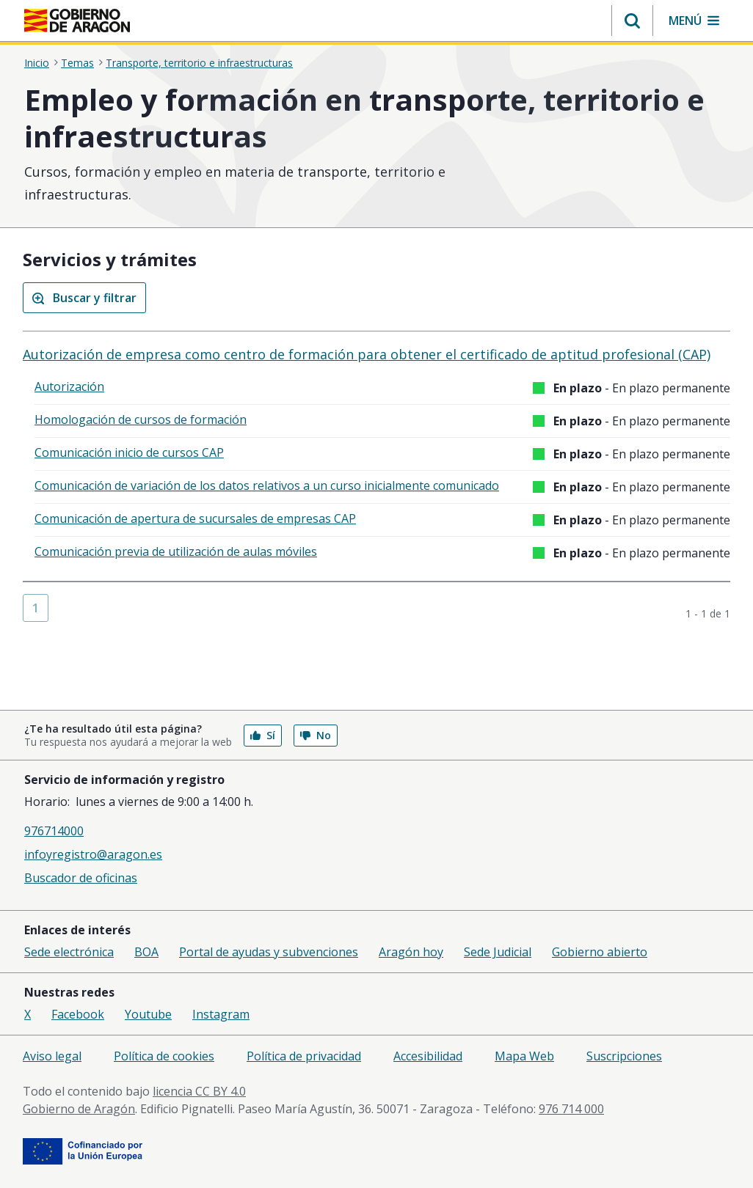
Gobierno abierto (599, 952)
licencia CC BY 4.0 (199, 1091)
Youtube (148, 1014)
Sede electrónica (69, 952)
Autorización (69, 386)
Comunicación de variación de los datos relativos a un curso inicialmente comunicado (266, 485)
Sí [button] (262, 735)
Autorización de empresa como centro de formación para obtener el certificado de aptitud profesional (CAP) (366, 354)
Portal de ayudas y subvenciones (268, 952)
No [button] (315, 735)
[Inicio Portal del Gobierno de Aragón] (77, 20)
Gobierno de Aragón (79, 1109)
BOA (146, 952)
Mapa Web (524, 1056)
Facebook (77, 1014)
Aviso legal (52, 1056)
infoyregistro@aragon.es (93, 854)
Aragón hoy (411, 952)
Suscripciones (624, 1056)
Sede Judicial (497, 952)
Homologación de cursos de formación (140, 419)
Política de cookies (164, 1056)
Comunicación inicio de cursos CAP (129, 452)
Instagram (221, 1014)
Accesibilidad (427, 1056)
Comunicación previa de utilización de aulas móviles (175, 551)
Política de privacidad (304, 1056)
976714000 (54, 831)
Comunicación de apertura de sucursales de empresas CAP (195, 518)
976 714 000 (571, 1109)
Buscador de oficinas (80, 878)
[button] (632, 20)
